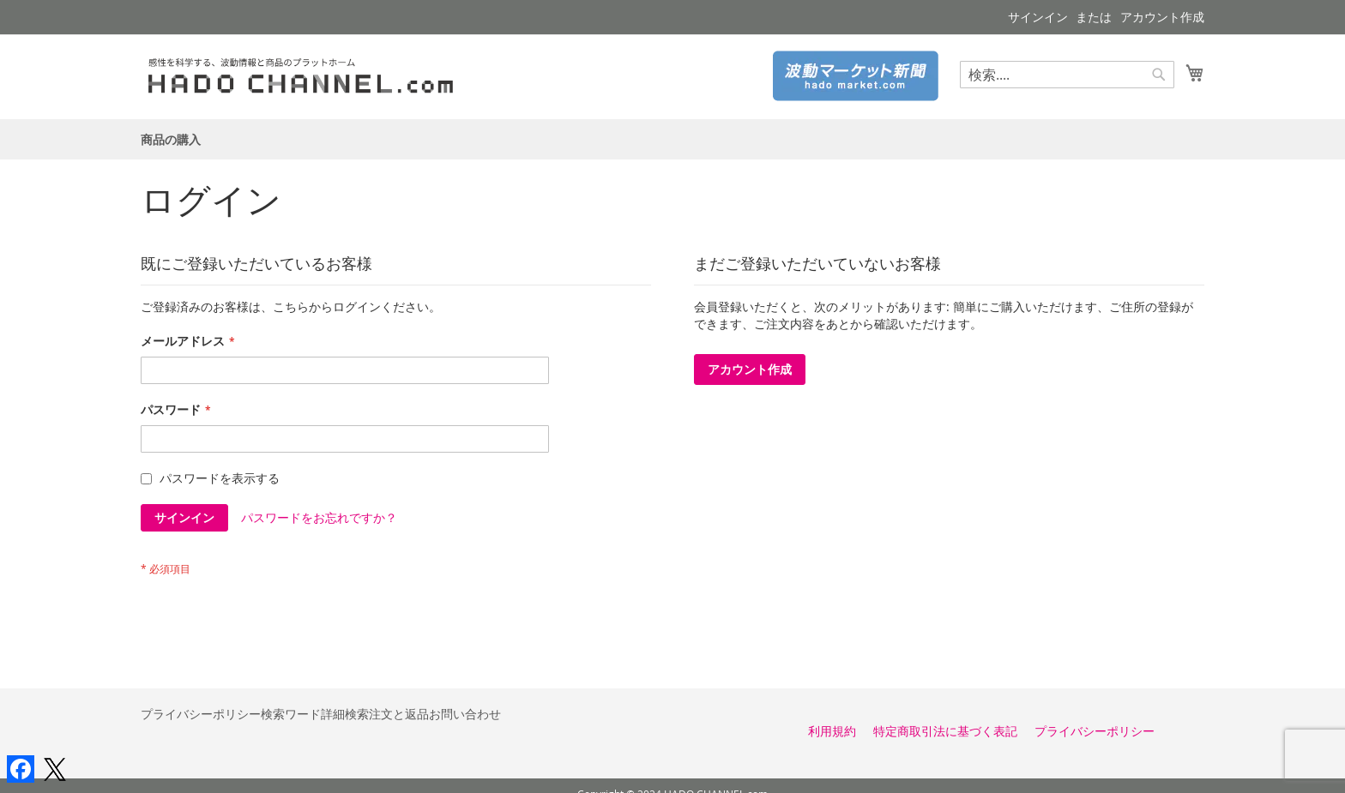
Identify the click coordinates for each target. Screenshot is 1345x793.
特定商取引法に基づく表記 (945, 731)
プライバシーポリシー (201, 714)
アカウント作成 (1162, 17)
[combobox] (1067, 74)
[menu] (672, 139)
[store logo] (307, 76)
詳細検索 (345, 714)
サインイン (1038, 17)
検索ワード (291, 714)
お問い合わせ (465, 714)
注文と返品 (399, 714)
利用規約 (832, 731)
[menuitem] (170, 139)
